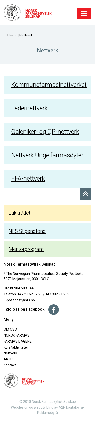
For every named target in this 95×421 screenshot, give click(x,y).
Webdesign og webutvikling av (35, 407)
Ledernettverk (29, 108)
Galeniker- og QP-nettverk (45, 131)
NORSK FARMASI (17, 335)
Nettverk (10, 353)
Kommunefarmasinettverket (49, 84)
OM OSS (10, 329)
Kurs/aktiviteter (16, 347)
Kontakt (10, 365)
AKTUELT (11, 359)
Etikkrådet (19, 213)
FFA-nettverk (28, 178)
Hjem (11, 35)
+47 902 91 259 (57, 294)
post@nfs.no (25, 300)
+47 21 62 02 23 (29, 294)
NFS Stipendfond (27, 231)
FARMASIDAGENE (18, 341)
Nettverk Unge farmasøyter (47, 155)
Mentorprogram (26, 249)
